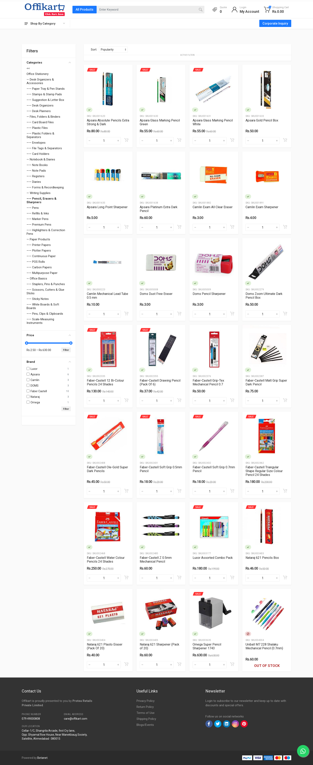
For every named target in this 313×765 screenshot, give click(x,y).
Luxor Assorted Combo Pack (213, 558)
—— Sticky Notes (38, 299)
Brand (49, 362)
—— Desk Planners (39, 111)
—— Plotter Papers (39, 250)
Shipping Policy (146, 719)
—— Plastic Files (37, 128)
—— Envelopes (36, 142)
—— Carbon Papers (39, 267)
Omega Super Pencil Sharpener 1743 (207, 646)
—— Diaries (34, 182)
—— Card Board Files (40, 122)
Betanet (42, 757)
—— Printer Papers (39, 245)
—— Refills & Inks (38, 213)
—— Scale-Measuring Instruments (40, 321)
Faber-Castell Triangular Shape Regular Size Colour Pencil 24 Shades (264, 471)
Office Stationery (38, 74)
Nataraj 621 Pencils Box (262, 558)
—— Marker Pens (38, 219)
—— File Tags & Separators (44, 148)
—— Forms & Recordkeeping (45, 187)
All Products (84, 9)
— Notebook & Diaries (41, 159)
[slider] (26, 343)
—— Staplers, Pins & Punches (46, 284)
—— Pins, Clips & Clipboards (45, 313)
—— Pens (33, 208)
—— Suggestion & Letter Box (45, 100)
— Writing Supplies (39, 193)
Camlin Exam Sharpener (262, 207)
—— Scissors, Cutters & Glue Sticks (45, 291)
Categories (49, 62)
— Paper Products (38, 239)
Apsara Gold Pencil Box (262, 120)
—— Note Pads (36, 170)
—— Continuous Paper (41, 256)
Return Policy (145, 707)
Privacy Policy (146, 701)
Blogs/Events (145, 725)
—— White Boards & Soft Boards (43, 306)
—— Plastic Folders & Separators (40, 135)
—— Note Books (37, 165)
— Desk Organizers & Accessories (40, 81)
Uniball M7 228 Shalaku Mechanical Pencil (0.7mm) (264, 646)
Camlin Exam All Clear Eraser (213, 207)
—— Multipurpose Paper (42, 273)
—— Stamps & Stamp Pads (44, 94)
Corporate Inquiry (275, 23)
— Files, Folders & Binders (43, 116)
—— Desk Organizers (40, 105)
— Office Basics (37, 278)
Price (49, 335)
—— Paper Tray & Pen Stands (46, 89)
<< (28, 68)
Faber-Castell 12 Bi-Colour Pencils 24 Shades (105, 382)
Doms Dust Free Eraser (156, 294)
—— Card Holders (38, 154)
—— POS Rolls (36, 262)
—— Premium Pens (39, 224)
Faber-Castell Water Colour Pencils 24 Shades (106, 559)
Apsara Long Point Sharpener (107, 207)
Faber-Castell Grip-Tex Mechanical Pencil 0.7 (208, 382)
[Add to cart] (126, 140)
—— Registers (36, 176)
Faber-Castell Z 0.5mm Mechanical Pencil (156, 559)
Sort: (94, 49)
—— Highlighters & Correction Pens (46, 232)
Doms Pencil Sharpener (209, 294)
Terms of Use (146, 713)
